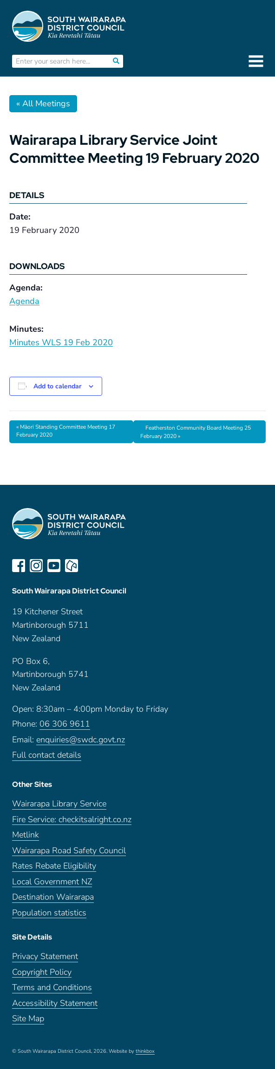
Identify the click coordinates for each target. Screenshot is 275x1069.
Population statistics (49, 913)
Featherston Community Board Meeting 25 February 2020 (195, 432)
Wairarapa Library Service (59, 804)
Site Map (28, 1018)
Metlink (25, 835)
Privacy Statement (45, 956)
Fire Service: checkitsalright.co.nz (71, 819)
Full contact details (46, 755)
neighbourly (71, 565)
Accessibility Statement (55, 1003)
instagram (36, 565)
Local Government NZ (52, 881)
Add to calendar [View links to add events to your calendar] (57, 386)
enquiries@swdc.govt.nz (80, 739)
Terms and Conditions (52, 987)
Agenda (24, 301)
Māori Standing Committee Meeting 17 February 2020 (65, 431)
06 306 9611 (64, 724)
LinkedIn (89, 565)
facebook (18, 565)
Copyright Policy (42, 972)
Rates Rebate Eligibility (54, 866)
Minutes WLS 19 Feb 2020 (61, 342)
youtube (53, 565)
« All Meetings (43, 103)
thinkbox (145, 1051)
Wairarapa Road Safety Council (69, 850)
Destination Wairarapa (53, 897)
